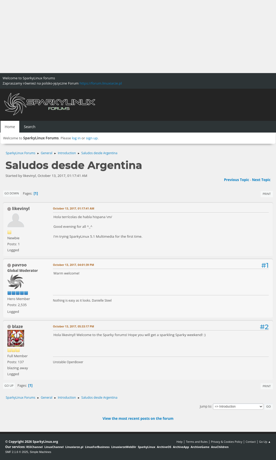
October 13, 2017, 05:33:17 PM (73, 326)
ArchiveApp (181, 447)
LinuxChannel (54, 447)
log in (76, 138)
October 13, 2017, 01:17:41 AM (73, 208)
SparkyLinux (146, 447)
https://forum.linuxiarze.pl (100, 83)
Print (267, 194)
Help (179, 442)
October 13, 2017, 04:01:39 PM (73, 265)
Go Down (11, 193)
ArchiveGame (200, 447)
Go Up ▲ (265, 442)
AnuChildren (220, 447)
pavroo (19, 265)
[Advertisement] (138, 36)
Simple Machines (40, 451)
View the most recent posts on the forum (137, 418)
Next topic (261, 179)
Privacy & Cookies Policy (226, 442)
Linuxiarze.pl (74, 447)
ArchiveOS (164, 447)
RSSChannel (34, 447)
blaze (17, 326)
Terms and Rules (197, 442)
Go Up (9, 385)
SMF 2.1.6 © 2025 (16, 451)
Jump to (205, 406)
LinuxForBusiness (97, 447)
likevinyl (21, 208)
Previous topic (236, 179)
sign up (92, 138)
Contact (251, 442)
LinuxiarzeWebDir (123, 447)
